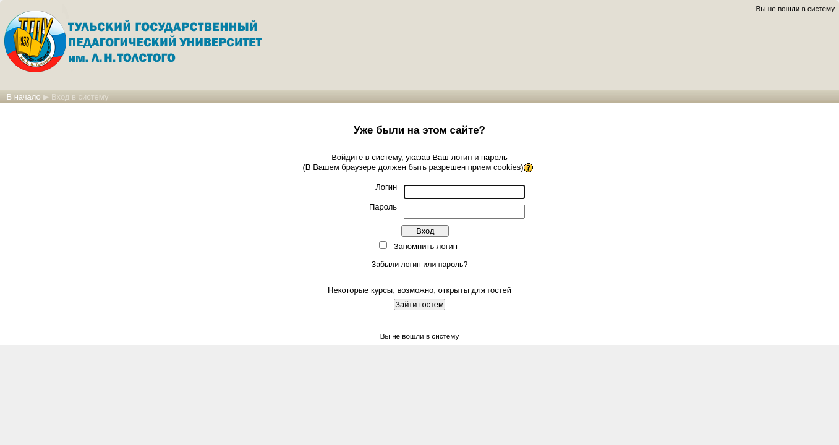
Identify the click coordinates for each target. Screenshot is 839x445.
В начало (23, 96)
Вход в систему (79, 96)
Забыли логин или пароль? (420, 264)
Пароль (383, 206)
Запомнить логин (426, 246)
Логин (386, 187)
